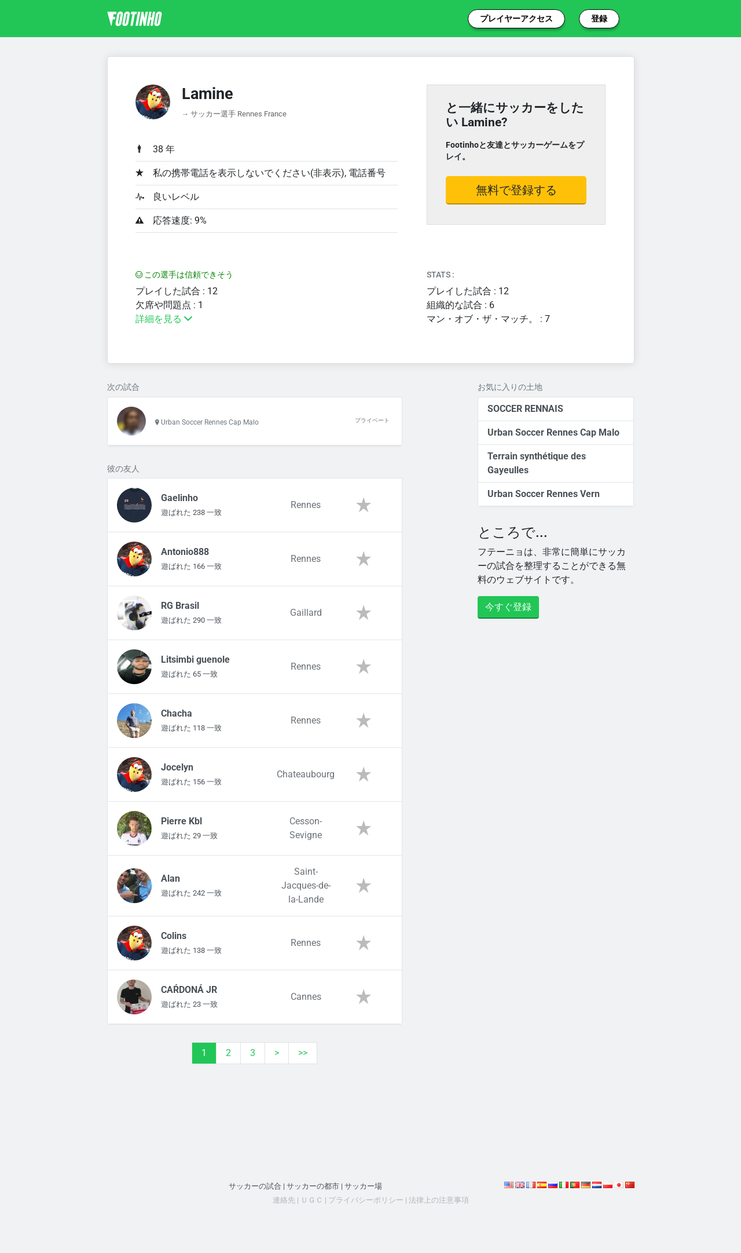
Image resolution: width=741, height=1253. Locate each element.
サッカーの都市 (313, 1186)
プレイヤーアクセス (516, 18)
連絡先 (284, 1200)
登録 (599, 18)
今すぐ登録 (508, 606)
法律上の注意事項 (439, 1200)
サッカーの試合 (255, 1186)
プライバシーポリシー (365, 1200)
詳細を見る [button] (163, 318)
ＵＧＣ (311, 1200)
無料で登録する (516, 190)
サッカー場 (363, 1186)
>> (302, 1052)
